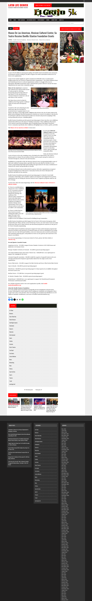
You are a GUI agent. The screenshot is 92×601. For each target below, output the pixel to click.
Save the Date (11, 365)
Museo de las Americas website (18, 127)
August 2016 (64, 564)
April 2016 (64, 570)
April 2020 (64, 494)
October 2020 (65, 486)
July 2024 (64, 445)
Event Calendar (20, 20)
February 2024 (65, 452)
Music (9, 352)
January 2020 (65, 499)
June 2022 (64, 472)
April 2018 (64, 532)
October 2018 (65, 523)
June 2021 (64, 480)
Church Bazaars (11, 313)
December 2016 (65, 558)
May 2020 (64, 493)
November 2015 (65, 578)
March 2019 (64, 515)
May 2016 (64, 569)
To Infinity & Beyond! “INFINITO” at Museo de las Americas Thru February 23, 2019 (39, 401)
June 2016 (64, 567)
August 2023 (64, 456)
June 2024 (64, 447)
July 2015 (64, 585)
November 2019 (65, 502)
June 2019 (64, 510)
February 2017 (65, 554)
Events (9, 331)
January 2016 (65, 575)
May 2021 (64, 482)
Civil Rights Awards (12, 316)
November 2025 (65, 428)
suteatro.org (10, 234)
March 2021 (64, 483)
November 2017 (65, 540)
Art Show (10, 303)
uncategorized (11, 377)
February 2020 (65, 498)
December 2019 (65, 501)
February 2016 (65, 573)
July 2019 (64, 509)
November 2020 (65, 485)
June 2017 (64, 548)
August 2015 (64, 583)
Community (10, 319)
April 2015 (64, 589)
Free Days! (10, 343)
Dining (46, 20)
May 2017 (64, 550)
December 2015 (65, 577)
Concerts (10, 322)
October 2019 (65, 504)
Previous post (28, 383)
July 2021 (64, 479)
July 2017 (64, 547)
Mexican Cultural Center (31, 39)
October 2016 (65, 561)
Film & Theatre (11, 340)
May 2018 (64, 531)
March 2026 (64, 425)
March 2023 (64, 464)
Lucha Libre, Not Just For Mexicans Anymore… (12, 399)
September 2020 (65, 488)
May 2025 (64, 437)
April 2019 (64, 513)
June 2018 (64, 529)
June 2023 (64, 460)
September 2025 (65, 431)
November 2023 (65, 455)
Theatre (9, 371)
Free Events (10, 346)
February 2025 (65, 441)
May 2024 (64, 449)
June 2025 (64, 436)
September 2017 (65, 543)
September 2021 (65, 477)
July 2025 (64, 434)
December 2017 (65, 539)
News (13, 20)
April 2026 (64, 423)
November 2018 (65, 521)
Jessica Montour (11, 349)
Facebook (83, 599)
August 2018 (64, 526)
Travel (9, 374)
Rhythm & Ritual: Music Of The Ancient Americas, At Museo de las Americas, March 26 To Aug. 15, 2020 (25, 401)
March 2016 (64, 572)
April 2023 (64, 463)
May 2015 (64, 588)
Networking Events (30, 20)
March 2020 (64, 496)
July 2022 (64, 471)
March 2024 (64, 450)
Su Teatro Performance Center (14, 41)
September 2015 (65, 581)
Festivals (10, 337)
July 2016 (64, 566)
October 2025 (65, 430)
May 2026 (64, 422)
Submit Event (53, 20)
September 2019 (65, 505)
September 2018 (65, 524)
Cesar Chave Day (11, 310)
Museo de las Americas (43, 39)
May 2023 (64, 461)
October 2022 (65, 469)
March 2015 (64, 591)
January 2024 (65, 453)
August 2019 (64, 507)
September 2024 (65, 442)
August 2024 (64, 444)
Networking (10, 356)
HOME (9, 20)
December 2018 (65, 520)
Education (10, 325)
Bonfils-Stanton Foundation (18, 39)
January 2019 (65, 518)
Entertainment (39, 20)
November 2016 (65, 559)
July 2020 (64, 490)
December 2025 (65, 426)
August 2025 (64, 433)
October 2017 (65, 542)
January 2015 (65, 594)
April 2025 (64, 439)
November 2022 (65, 468)
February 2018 (65, 535)
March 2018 (64, 534)
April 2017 (64, 551)
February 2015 (65, 592)
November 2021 (65, 475)
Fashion (9, 334)
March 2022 (64, 474)
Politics (9, 362)
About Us (60, 20)
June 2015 (64, 586)
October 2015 (65, 580)
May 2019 (64, 512)
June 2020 (64, 491)
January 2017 (65, 556)
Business (10, 306)
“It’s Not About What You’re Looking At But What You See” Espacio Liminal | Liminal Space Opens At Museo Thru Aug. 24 (52, 401)
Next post (38, 383)
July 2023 (64, 458)
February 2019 (65, 517)
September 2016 (65, 562)
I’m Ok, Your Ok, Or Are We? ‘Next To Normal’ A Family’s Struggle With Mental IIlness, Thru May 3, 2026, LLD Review (18, 456)
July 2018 (64, 528)
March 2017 (64, 553)
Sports (9, 368)
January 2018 (65, 537)
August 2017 (64, 545)
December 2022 (65, 466)
